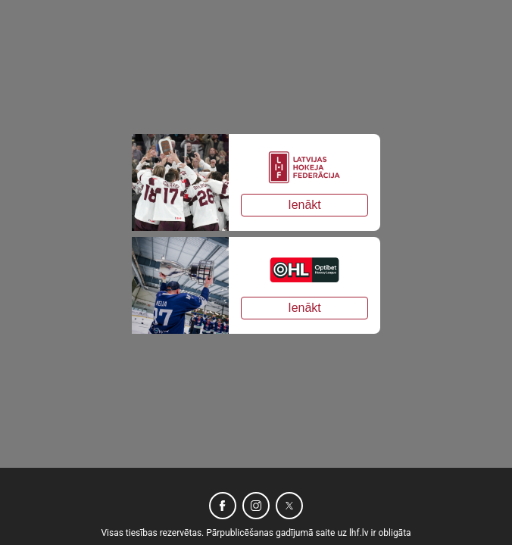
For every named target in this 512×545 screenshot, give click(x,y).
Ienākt (304, 204)
